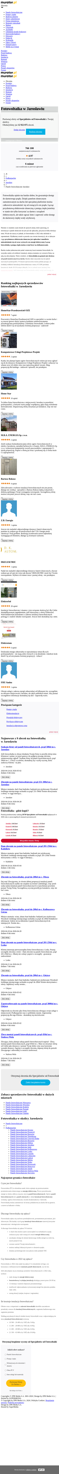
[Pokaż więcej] (2, 370)
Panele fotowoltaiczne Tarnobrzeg (23, 1136)
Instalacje (4, 57)
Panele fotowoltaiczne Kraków (17, 1107)
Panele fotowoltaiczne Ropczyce (22, 1166)
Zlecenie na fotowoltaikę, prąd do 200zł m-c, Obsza (25, 877)
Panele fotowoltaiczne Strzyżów (22, 1173)
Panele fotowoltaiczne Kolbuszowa (23, 1149)
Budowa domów (12, 17)
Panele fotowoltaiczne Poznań (17, 1109)
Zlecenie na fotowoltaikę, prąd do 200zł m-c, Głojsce (25, 975)
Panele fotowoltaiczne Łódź (16, 1111)
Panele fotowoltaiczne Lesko (21, 1151)
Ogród (3, 64)
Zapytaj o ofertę (7, 331)
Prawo (3, 66)
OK (41, 1470)
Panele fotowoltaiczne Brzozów (22, 1141)
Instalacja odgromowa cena (16, 726)
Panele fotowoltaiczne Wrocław (18, 1105)
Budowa (4, 55)
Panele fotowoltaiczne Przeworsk (23, 1164)
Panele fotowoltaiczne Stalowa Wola (24, 1171)
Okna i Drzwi (11, 42)
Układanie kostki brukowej (16, 32)
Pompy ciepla (11, 709)
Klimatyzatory (11, 45)
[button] (52, 274)
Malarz (8, 25)
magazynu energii (7, 270)
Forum (3, 70)
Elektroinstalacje (12, 713)
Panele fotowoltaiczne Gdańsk (17, 1113)
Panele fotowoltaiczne (14, 12)
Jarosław (9, 182)
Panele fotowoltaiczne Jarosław (22, 1145)
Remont (4, 59)
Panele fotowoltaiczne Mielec (21, 1160)
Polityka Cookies (38, 1400)
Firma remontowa (12, 21)
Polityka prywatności (16, 1403)
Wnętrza (4, 61)
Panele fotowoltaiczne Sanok (21, 1169)
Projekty (4, 51)
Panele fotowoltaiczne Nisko (21, 1162)
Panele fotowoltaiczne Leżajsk (21, 1154)
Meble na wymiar (12, 47)
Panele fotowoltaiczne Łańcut (21, 1158)
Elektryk (9, 38)
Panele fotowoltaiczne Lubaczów (22, 1156)
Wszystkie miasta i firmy (38, 841)
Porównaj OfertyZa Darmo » (16, 1383)
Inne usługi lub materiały (14, 1374)
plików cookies (31, 1470)
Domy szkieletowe (13, 19)
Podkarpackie (11, 178)
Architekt (9, 30)
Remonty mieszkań (13, 23)
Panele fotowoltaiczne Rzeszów (22, 1134)
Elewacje (9, 36)
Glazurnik (9, 27)
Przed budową (6, 53)
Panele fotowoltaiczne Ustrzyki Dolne (24, 1139)
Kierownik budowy (13, 34)
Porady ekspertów (8, 68)
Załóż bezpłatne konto (35, 1082)
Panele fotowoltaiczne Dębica (21, 1143)
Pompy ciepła (11, 14)
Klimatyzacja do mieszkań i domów (15, 1364)
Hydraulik (9, 40)
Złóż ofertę (5, 777)
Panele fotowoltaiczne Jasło (20, 1147)
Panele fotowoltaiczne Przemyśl (22, 1132)
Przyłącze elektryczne (14, 722)
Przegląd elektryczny (14, 717)
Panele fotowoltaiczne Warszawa (18, 1103)
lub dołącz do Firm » (16, 1390)
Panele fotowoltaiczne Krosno (21, 1130)
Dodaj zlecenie (19, 130)
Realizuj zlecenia (35, 132)
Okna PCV (9, 1370)
